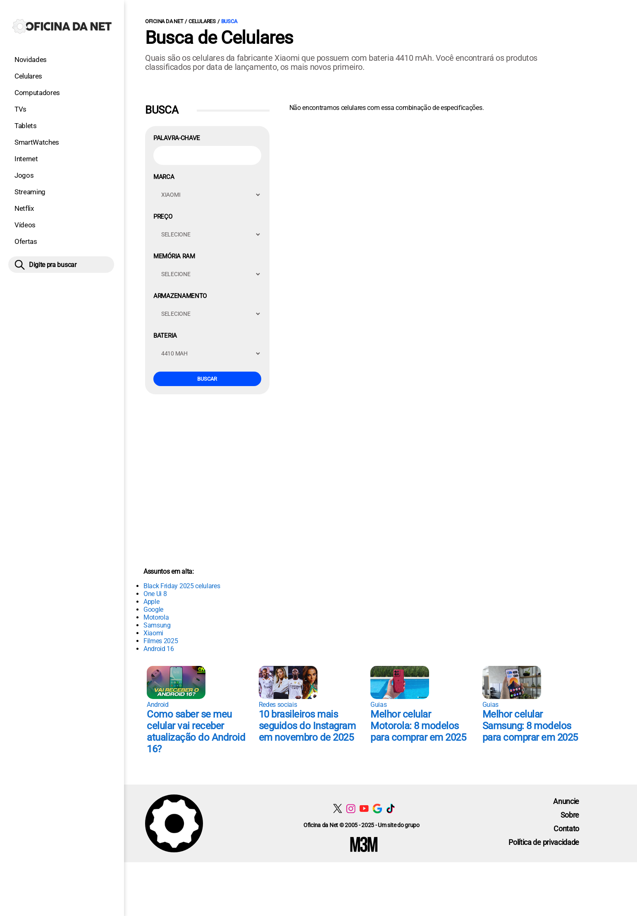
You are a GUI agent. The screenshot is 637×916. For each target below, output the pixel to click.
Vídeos (25, 225)
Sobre (570, 815)
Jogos (23, 175)
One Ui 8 (155, 594)
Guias (378, 704)
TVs (20, 109)
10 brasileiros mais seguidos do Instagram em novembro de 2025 (307, 725)
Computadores (37, 92)
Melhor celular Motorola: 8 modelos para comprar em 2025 (418, 725)
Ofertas (25, 241)
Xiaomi (153, 633)
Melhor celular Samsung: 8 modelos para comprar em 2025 (530, 725)
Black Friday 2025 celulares (181, 586)
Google (153, 609)
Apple (151, 602)
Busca (229, 21)
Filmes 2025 (160, 641)
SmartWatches (36, 142)
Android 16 (158, 649)
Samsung (157, 625)
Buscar (207, 379)
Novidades (30, 59)
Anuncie (566, 801)
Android (158, 704)
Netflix (24, 208)
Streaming (29, 192)
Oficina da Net (164, 21)
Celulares (28, 76)
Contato (566, 828)
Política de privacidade (543, 842)
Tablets (25, 126)
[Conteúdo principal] (318, 431)
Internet (26, 159)
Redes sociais (278, 704)
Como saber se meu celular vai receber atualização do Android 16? (196, 731)
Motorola (156, 617)
